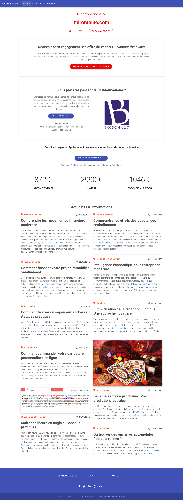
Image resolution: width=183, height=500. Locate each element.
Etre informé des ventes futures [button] (91, 158)
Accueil (27, 3)
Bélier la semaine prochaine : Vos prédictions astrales (120, 398)
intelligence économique (140, 284)
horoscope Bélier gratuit (135, 415)
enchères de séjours (34, 325)
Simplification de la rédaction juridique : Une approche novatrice (125, 311)
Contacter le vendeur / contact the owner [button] (91, 66)
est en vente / (91, 31)
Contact (116, 476)
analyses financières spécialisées (50, 243)
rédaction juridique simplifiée (119, 328)
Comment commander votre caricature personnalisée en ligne (52, 355)
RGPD (91, 476)
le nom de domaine (91, 14)
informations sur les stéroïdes (110, 243)
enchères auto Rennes (151, 450)
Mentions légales (67, 476)
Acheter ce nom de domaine (44, 3)
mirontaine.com (91, 22)
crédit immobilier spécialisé (53, 287)
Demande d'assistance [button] (61, 116)
